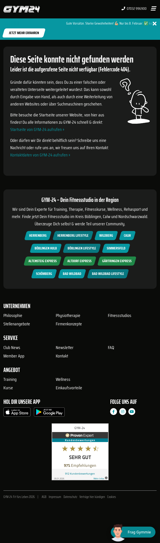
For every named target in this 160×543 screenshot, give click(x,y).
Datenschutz (70, 496)
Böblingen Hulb (46, 248)
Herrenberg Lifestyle (73, 235)
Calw (127, 235)
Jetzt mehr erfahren (24, 33)
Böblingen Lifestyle (82, 248)
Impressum (55, 496)
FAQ (111, 347)
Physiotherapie (68, 315)
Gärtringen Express (117, 261)
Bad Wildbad (72, 274)
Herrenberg (38, 235)
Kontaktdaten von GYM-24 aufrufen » (40, 154)
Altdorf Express (79, 261)
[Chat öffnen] (133, 532)
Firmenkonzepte (69, 323)
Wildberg (106, 235)
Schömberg (44, 274)
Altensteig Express (42, 261)
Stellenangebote (16, 323)
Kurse (8, 387)
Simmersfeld (116, 248)
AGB (44, 496)
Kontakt (62, 355)
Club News (11, 347)
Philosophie (12, 315)
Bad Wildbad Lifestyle (108, 274)
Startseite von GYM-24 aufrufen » (37, 129)
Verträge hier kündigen (92, 496)
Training (10, 379)
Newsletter (65, 347)
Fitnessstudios (119, 315)
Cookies (111, 496)
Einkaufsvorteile (69, 387)
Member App (13, 355)
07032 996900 (134, 8)
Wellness (63, 379)
